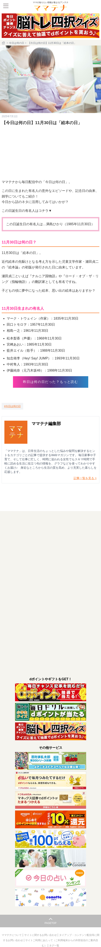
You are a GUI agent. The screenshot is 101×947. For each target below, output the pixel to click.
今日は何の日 (16, 43)
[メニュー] (6, 6)
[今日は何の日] (12, 406)
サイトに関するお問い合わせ (41, 935)
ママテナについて (12, 935)
